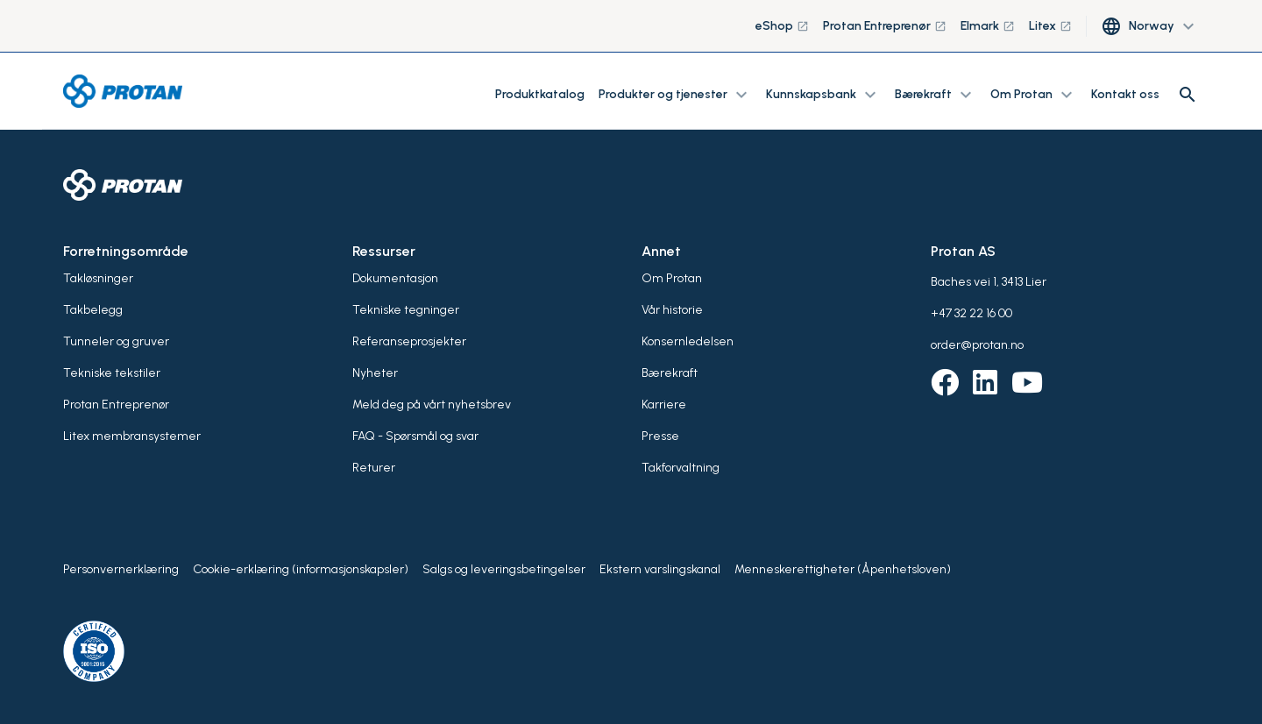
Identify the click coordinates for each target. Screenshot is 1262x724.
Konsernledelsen (688, 341)
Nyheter (375, 373)
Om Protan (672, 278)
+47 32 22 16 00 (971, 313)
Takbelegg (93, 309)
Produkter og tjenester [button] (675, 94)
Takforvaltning (681, 467)
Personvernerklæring (121, 569)
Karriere (664, 404)
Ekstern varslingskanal (659, 569)
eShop (782, 25)
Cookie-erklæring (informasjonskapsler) (300, 569)
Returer (373, 467)
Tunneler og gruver (116, 341)
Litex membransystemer (132, 436)
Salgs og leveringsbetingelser (503, 569)
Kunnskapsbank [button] (823, 94)
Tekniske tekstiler (111, 373)
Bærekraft (670, 373)
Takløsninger (98, 278)
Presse (660, 436)
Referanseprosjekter (409, 341)
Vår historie (672, 309)
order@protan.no (977, 344)
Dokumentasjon (395, 278)
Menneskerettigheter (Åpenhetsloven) (842, 569)
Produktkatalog (540, 94)
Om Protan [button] (1033, 94)
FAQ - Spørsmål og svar (415, 436)
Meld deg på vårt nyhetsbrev (431, 404)
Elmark (988, 25)
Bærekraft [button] (935, 94)
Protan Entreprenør (884, 25)
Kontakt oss (1125, 94)
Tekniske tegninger (405, 309)
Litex (1050, 25)
